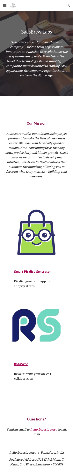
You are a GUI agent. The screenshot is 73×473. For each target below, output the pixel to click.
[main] (36, 31)
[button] (4, 5)
